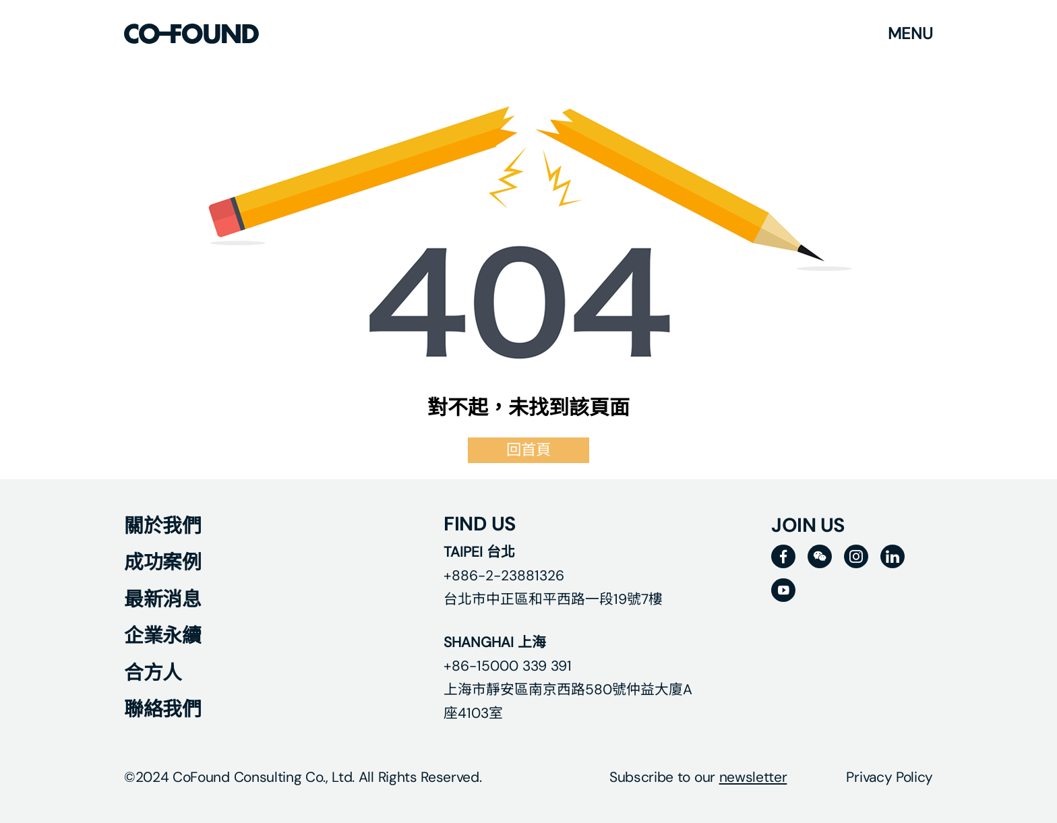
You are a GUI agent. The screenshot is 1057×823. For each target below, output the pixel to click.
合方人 (153, 672)
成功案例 (162, 562)
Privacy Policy (889, 777)
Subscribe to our (698, 777)
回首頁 (528, 450)
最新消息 (162, 599)
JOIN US (808, 525)
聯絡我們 (162, 709)
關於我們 (162, 526)
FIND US (480, 524)
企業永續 (162, 635)
